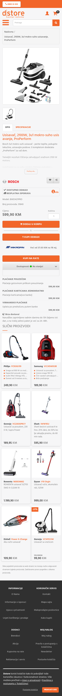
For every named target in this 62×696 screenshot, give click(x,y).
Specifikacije (23, 127)
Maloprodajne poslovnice (46, 610)
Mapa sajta (46, 602)
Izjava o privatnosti (15, 610)
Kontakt (46, 594)
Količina (51, 211)
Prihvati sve (50, 689)
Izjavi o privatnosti (31, 680)
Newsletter (46, 652)
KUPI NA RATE (31, 258)
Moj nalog (46, 636)
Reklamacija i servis (15, 660)
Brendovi (15, 636)
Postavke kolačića (30, 689)
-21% (35, 509)
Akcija (16, 644)
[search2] (56, 22)
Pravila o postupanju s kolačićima (46, 645)
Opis (7, 127)
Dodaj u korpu (31, 224)
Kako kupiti (46, 618)
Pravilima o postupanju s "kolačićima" (28, 682)
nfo (55, 192)
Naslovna (8, 32)
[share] (56, 180)
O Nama (16, 594)
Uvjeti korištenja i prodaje (15, 618)
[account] (47, 14)
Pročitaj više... (31, 171)
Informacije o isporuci (15, 602)
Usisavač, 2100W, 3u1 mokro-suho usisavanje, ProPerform (26, 38)
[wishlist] (50, 180)
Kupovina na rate (15, 652)
